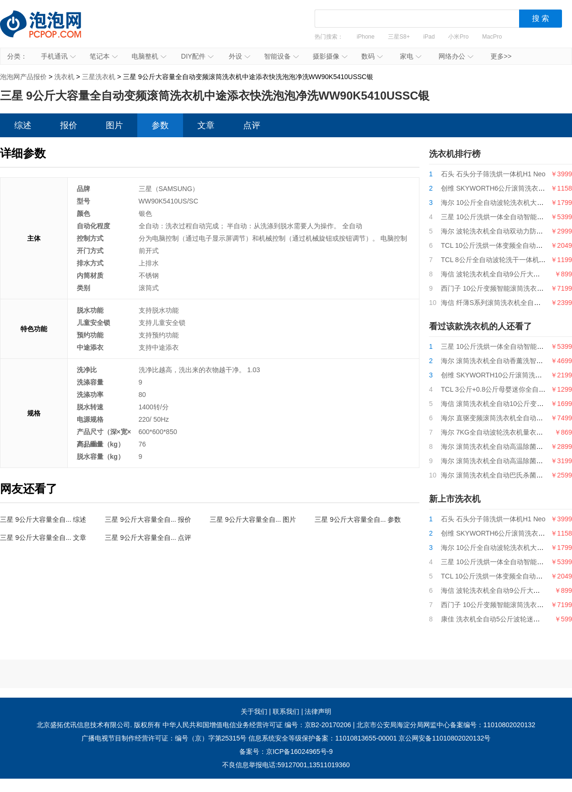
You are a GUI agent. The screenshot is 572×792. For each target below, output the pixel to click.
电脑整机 (149, 56)
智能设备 (281, 56)
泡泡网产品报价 (50, 31)
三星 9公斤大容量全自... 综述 (43, 519)
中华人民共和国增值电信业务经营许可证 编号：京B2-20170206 (257, 725)
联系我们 (286, 711)
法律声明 (318, 711)
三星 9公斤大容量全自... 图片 (253, 519)
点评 (251, 125)
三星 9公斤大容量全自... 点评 (148, 537)
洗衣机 (64, 77)
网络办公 (456, 56)
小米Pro (458, 36)
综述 (22, 125)
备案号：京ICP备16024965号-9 (286, 751)
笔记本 (104, 56)
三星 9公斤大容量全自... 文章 (43, 537)
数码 (372, 56)
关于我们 (254, 711)
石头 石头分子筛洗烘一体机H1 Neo (493, 174)
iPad (429, 36)
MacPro (492, 36)
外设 (239, 56)
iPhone (365, 36)
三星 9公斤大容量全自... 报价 (148, 519)
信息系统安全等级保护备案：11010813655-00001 (322, 738)
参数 (160, 125)
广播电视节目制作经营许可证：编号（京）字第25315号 (164, 738)
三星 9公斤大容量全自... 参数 (358, 519)
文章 (205, 125)
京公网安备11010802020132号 (444, 738)
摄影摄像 (330, 56)
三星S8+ (399, 36)
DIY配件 (197, 56)
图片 (114, 125)
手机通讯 (58, 56)
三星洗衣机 (98, 77)
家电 (410, 56)
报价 (68, 125)
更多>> (500, 56)
